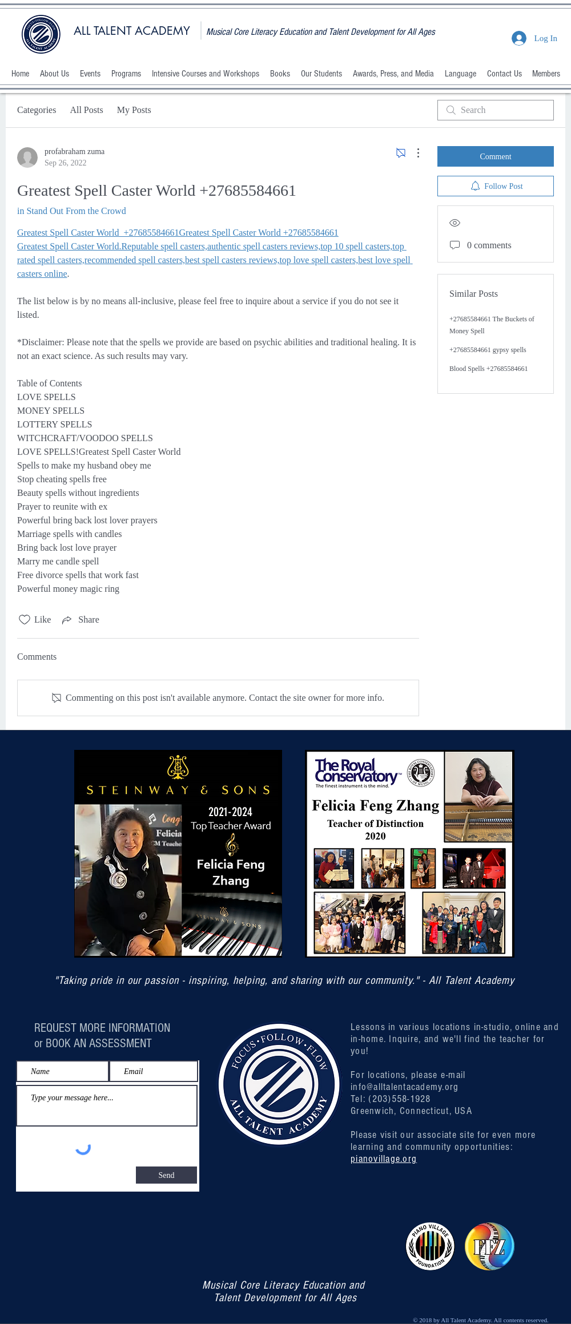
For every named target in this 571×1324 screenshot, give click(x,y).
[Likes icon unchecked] (24, 620)
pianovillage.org (384, 1159)
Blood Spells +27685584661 (488, 369)
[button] (54, 73)
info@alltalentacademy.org (405, 1087)
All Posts (86, 110)
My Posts (134, 110)
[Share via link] (79, 620)
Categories (36, 110)
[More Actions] (412, 153)
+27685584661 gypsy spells (487, 350)
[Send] (166, 1175)
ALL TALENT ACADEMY (132, 30)
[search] (495, 110)
